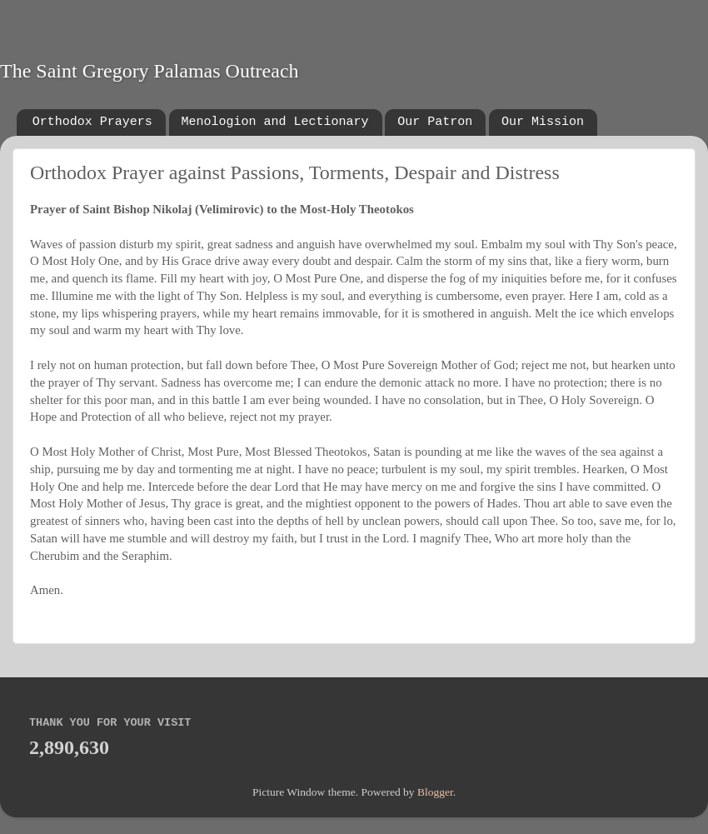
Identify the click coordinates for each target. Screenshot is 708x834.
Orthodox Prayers (92, 122)
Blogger (435, 792)
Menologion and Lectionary (275, 122)
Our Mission (542, 122)
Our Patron (434, 122)
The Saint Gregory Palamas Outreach (149, 71)
